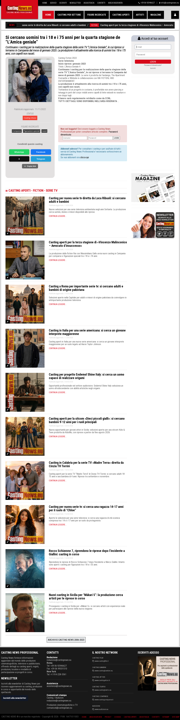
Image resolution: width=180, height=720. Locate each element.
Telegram (41, 159)
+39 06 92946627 (148, 3)
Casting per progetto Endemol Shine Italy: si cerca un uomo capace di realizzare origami (86, 376)
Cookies (117, 717)
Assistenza (89, 3)
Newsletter (75, 3)
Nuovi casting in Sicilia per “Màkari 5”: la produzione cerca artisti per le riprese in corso (86, 596)
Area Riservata (115, 3)
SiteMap (165, 717)
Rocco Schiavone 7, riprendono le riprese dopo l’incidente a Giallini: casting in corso (87, 552)
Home (44, 3)
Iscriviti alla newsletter (14, 698)
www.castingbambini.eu (104, 671)
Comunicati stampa (57, 695)
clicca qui (84, 157)
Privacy (108, 717)
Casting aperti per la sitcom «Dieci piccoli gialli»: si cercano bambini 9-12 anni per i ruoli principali (87, 420)
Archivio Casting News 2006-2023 (66, 639)
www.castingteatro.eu (103, 690)
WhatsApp (19, 152)
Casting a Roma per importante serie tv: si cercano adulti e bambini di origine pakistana (86, 288)
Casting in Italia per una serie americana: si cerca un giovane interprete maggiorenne (87, 332)
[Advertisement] (87, 111)
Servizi (53, 3)
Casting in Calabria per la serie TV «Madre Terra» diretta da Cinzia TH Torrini (86, 464)
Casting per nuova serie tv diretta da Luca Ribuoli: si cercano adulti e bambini (52, 25)
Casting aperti (120, 14)
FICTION (99, 25)
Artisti (140, 14)
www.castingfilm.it (102, 661)
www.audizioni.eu (101, 709)
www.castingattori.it (102, 680)
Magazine (156, 14)
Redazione (52, 657)
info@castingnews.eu (170, 3)
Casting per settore (69, 14)
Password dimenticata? (153, 65)
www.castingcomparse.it (104, 700)
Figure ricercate (96, 14)
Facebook (40, 152)
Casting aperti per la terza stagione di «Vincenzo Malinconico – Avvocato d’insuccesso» (88, 243)
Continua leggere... (58, 216)
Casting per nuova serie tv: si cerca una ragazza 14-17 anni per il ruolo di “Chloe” (86, 508)
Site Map (175, 717)
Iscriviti (63, 3)
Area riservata (95, 717)
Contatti (101, 3)
